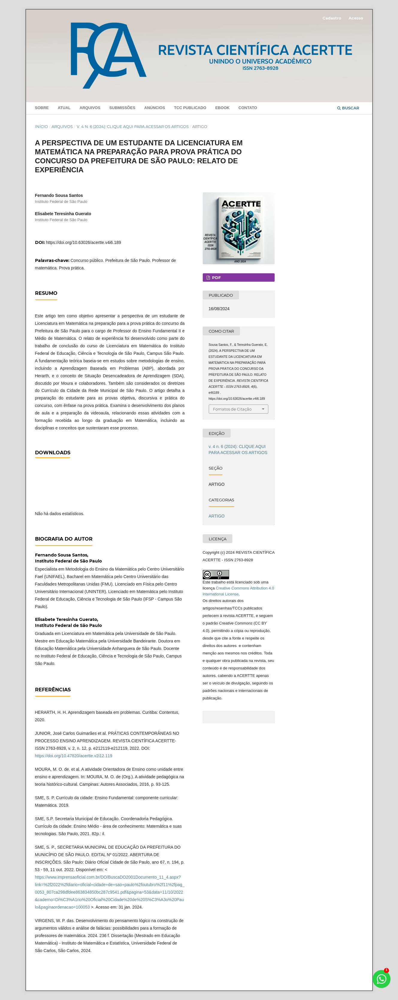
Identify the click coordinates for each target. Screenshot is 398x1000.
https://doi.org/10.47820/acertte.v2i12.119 (73, 755)
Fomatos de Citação (232, 409)
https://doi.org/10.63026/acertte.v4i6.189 (83, 242)
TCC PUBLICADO (190, 107)
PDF (216, 277)
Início (41, 126)
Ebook (222, 107)
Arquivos (90, 107)
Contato (247, 107)
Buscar (348, 107)
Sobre (42, 107)
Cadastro (332, 18)
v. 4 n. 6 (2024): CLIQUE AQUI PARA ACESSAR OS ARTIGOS (133, 126)
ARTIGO (217, 516)
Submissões (122, 107)
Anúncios (154, 107)
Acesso (356, 18)
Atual (64, 107)
